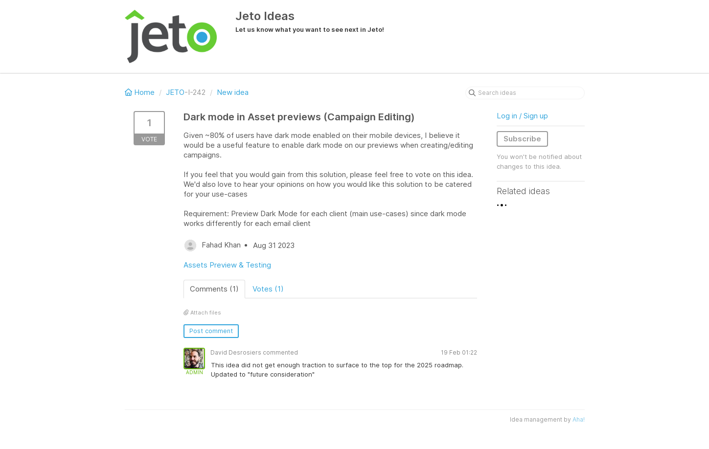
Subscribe (522, 138)
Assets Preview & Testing (227, 264)
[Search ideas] (525, 93)
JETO (175, 92)
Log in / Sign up (522, 115)
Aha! (578, 419)
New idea (233, 92)
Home (141, 92)
